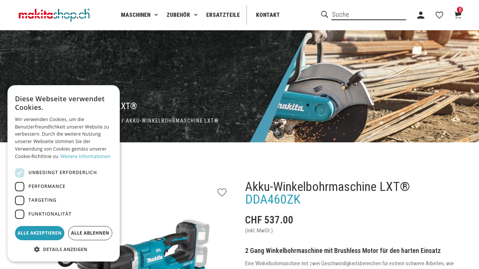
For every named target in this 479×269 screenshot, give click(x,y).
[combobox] (368, 15)
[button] (63, 249)
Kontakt (268, 15)
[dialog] (63, 173)
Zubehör (178, 15)
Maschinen (135, 15)
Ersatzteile (223, 15)
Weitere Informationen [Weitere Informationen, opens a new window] (86, 156)
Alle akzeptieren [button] (40, 233)
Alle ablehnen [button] (90, 233)
